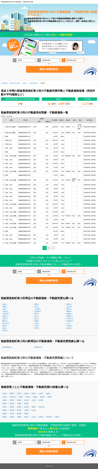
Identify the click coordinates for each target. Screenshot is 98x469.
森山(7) (4, 328)
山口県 (33, 410)
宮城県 (26, 393)
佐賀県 (12, 417)
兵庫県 (19, 407)
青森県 (12, 393)
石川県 (33, 400)
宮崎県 (41, 417)
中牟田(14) (69, 318)
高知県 (26, 413)
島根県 (12, 410)
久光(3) (36, 323)
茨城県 (35, 397)
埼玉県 (28, 397)
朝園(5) (36, 304)
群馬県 (49, 397)
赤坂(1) (4, 304)
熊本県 (26, 417)
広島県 (26, 410)
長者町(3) (69, 316)
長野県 (12, 400)
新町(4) (36, 313)
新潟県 (19, 400)
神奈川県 (12, 397)
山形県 (41, 393)
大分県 (33, 417)
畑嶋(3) (36, 321)
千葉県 (20, 397)
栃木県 (42, 397)
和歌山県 (42, 407)
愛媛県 (19, 413)
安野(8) (36, 328)
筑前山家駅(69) (7, 347)
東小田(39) (5, 323)
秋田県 (33, 393)
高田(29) (5, 316)
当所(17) (5, 318)
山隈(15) (69, 328)
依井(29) (5, 330)
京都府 (12, 407)
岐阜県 (12, 403)
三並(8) (36, 325)
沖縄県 (57, 417)
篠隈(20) (69, 311)
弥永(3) (36, 306)
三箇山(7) (5, 311)
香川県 (12, 413)
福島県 (48, 393)
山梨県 (4, 400)
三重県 (19, 403)
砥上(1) (36, 318)
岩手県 (19, 393)
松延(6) (4, 325)
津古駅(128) (38, 347)
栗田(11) (69, 309)
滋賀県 (33, 407)
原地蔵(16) (69, 321)
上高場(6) (37, 309)
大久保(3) (69, 306)
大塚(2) (4, 309)
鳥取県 (4, 410)
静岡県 (26, 403)
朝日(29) (69, 304)
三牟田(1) (69, 325)
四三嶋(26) (37, 311)
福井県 (41, 400)
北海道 (4, 393)
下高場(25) (5, 313)
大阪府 (4, 407)
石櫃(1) (4, 306)
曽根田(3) (69, 313)
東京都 (4, 397)
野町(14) (5, 321)
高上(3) (36, 316)
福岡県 (4, 417)
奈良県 (26, 407)
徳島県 (4, 413)
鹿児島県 (49, 417)
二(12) (68, 323)
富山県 (26, 400)
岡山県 (19, 410)
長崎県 (19, 417)
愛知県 (4, 403)
